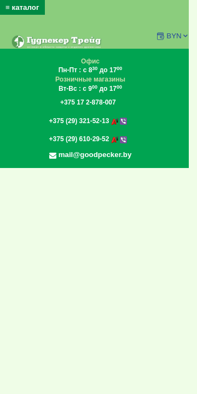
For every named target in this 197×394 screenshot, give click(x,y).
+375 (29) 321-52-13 (88, 121)
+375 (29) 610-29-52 (88, 139)
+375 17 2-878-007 (88, 102)
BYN (177, 36)
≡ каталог (22, 7)
